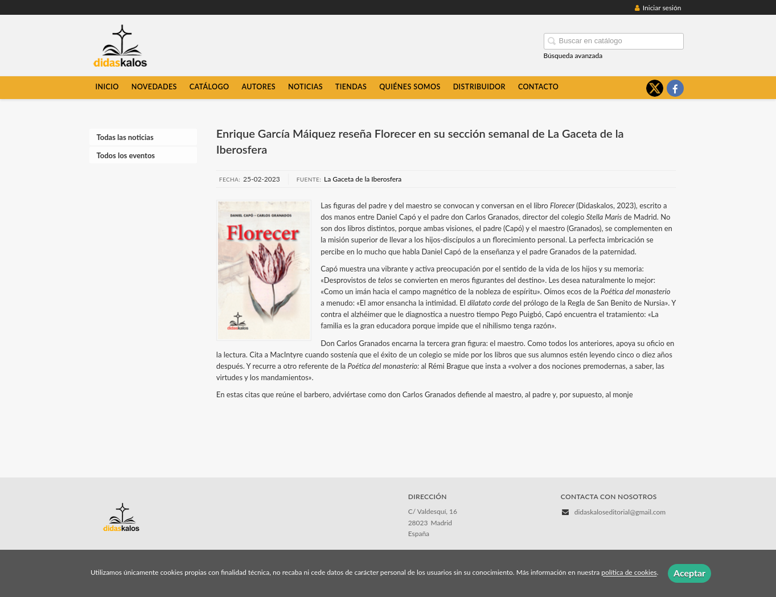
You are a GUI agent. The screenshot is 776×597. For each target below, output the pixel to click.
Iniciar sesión (658, 7)
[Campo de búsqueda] (614, 41)
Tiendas (351, 87)
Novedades (154, 87)
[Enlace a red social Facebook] (675, 88)
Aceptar (689, 572)
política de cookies (628, 573)
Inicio (107, 87)
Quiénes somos (410, 87)
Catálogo (209, 87)
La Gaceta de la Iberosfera (362, 179)
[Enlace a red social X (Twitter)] (654, 88)
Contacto (538, 87)
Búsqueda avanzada (573, 55)
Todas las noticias (125, 137)
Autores (258, 87)
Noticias (305, 87)
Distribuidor (479, 87)
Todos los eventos (126, 155)
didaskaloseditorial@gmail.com (620, 512)
